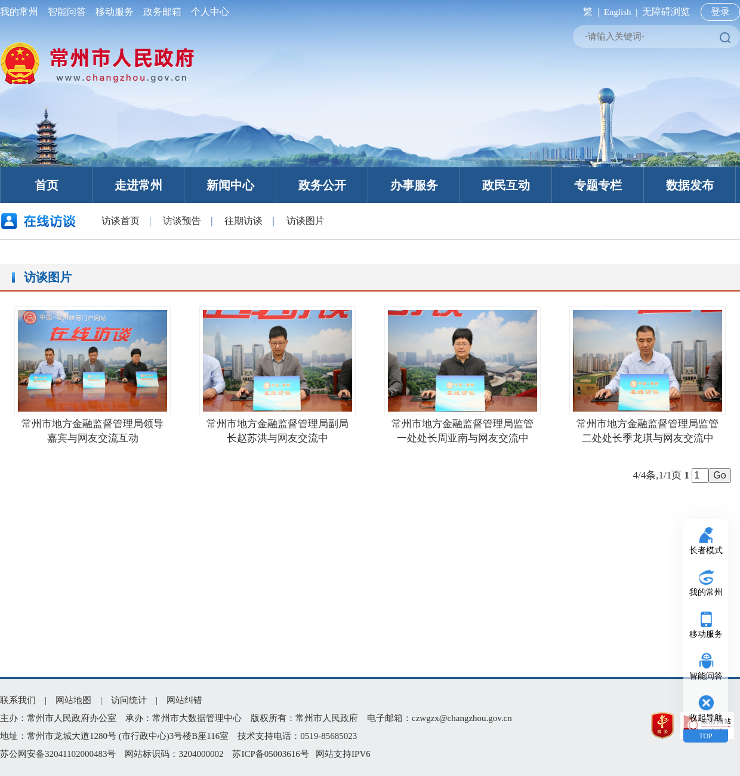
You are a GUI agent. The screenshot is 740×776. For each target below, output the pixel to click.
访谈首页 (120, 221)
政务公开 (322, 185)
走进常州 (138, 185)
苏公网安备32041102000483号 (58, 754)
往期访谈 (243, 221)
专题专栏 (598, 185)
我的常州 (21, 12)
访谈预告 (182, 221)
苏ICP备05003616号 (270, 754)
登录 (720, 12)
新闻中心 (230, 185)
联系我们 (18, 700)
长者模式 (706, 550)
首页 (46, 185)
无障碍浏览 (666, 12)
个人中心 (207, 12)
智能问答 (67, 12)
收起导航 (706, 717)
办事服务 (414, 185)
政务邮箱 (162, 12)
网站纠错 (184, 700)
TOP (705, 736)
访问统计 (129, 700)
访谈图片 (305, 221)
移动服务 (114, 12)
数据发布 (690, 185)
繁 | (588, 12)
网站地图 (73, 700)
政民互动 (506, 185)
